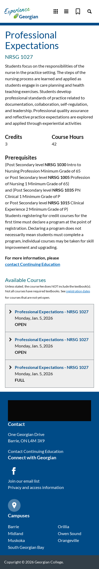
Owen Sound (69, 533)
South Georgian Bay (26, 547)
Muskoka (16, 540)
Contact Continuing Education (35, 451)
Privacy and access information (36, 487)
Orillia (63, 526)
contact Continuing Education (32, 264)
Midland (15, 533)
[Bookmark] (78, 11)
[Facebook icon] (13, 471)
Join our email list (24, 480)
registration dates (78, 291)
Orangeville (68, 540)
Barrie (13, 526)
